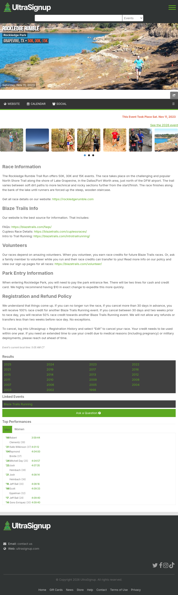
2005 (93, 384)
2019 (50, 369)
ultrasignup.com (27, 548)
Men (7, 429)
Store (80, 590)
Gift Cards (56, 590)
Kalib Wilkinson (18, 446)
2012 (135, 374)
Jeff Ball (14, 484)
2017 (92, 369)
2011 (7, 379)
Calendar (36, 104)
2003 (7, 390)
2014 (50, 374)
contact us (24, 543)
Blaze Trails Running (18, 404)
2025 (7, 364)
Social (59, 104)
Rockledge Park (14, 35)
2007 (7, 384)
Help (90, 590)
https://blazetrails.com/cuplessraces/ (60, 231)
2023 (93, 364)
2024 (50, 364)
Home (42, 590)
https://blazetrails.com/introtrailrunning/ (62, 236)
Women (19, 429)
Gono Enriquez (18, 502)
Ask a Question (88, 413)
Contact (101, 590)
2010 (50, 379)
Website (11, 104)
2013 (92, 374)
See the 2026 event (164, 125)
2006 (50, 384)
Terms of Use (119, 590)
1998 (92, 390)
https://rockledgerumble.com (73, 199)
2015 (7, 374)
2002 (50, 390)
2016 (135, 369)
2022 (135, 364)
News (69, 590)
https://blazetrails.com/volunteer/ (78, 264)
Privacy (136, 590)
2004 (136, 384)
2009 (93, 379)
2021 (7, 369)
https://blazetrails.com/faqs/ (31, 227)
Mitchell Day (16, 460)
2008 (135, 379)
